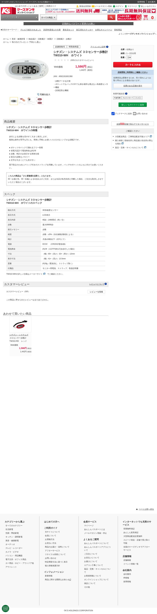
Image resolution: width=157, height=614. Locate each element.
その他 (87, 587)
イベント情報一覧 (130, 564)
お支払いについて (91, 558)
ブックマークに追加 (123, 114)
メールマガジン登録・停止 (95, 533)
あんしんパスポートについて (96, 543)
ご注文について (90, 554)
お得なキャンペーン (103, 30)
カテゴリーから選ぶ (11, 17)
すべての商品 (47, 17)
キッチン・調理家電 (13, 537)
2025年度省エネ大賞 (52, 30)
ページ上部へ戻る (146, 509)
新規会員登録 (85, 6)
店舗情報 (127, 556)
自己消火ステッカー (84, 30)
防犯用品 (118, 30)
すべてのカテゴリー (13, 525)
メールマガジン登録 (103, 6)
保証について (89, 583)
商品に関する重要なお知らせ (58, 579)
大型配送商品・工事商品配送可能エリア (132, 137)
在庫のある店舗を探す (132, 86)
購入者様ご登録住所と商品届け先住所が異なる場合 (134, 142)
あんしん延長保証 (130, 532)
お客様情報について (92, 576)
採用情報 (141, 2)
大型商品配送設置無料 (132, 536)
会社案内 (151, 2)
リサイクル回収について (55, 554)
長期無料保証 (129, 529)
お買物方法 (49, 539)
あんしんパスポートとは (94, 529)
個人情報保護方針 (52, 566)
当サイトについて (52, 532)
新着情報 (48, 576)
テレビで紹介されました (30, 30)
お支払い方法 (50, 543)
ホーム (6, 39)
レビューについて (96, 284)
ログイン (119, 6)
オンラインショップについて (96, 579)
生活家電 (9, 529)
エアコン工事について (93, 565)
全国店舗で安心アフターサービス (132, 124)
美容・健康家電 (18, 39)
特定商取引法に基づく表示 (56, 562)
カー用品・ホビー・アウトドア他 (19, 563)
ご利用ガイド (50, 6)
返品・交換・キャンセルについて (129, 147)
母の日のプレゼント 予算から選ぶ (26, 42)
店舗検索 (127, 560)
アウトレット (11, 567)
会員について (50, 536)
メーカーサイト (36, 274)
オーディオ (10, 544)
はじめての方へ (21, 6)
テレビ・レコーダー (13, 548)
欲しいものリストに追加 (133, 105)
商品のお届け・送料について (57, 547)
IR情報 (126, 578)
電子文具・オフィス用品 (15, 559)
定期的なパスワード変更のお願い (78, 23)
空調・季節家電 (12, 533)
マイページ (132, 6)
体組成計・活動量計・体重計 (40, 39)
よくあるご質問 (36, 6)
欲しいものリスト (148, 6)
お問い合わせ (142, 114)
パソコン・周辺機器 (13, 556)
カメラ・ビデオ (12, 552)
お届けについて (90, 561)
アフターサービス (52, 551)
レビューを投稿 (96, 292)
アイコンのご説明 (98, 47)
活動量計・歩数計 (64, 39)
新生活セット (68, 30)
